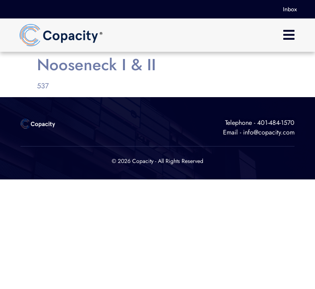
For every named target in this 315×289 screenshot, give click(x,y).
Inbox (290, 9)
